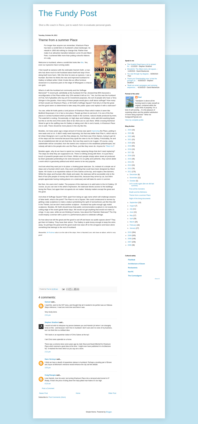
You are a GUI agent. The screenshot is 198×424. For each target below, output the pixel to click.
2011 (130, 172)
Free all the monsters (137, 189)
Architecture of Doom (136, 264)
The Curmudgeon (135, 276)
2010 (130, 232)
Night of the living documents (139, 199)
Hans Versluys (50, 359)
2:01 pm (48, 315)
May (131, 215)
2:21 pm (48, 352)
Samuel (48, 302)
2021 (130, 139)
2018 (130, 149)
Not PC (131, 272)
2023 (130, 133)
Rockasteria (132, 268)
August (132, 206)
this (82, 62)
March (132, 222)
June (132, 212)
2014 (130, 162)
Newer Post (43, 393)
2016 (130, 156)
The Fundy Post (67, 13)
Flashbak (131, 260)
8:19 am (48, 384)
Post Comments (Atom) (57, 397)
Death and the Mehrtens (138, 192)
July (131, 209)
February (133, 225)
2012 (130, 168)
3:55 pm (48, 368)
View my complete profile (134, 120)
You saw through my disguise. (138, 74)
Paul (139, 97)
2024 (130, 130)
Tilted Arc (109, 146)
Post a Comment (48, 388)
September (134, 202)
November (134, 178)
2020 (130, 143)
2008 (130, 239)
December (134, 174)
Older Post (112, 393)
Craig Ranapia (50, 375)
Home (78, 393)
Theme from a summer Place (140, 195)
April (131, 219)
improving (95, 131)
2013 (130, 165)
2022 (130, 136)
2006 (130, 245)
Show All (157, 278)
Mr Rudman (51, 232)
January (133, 228)
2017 (130, 152)
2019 (130, 146)
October (133, 181)
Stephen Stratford (52, 322)
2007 (130, 242)
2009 (130, 235)
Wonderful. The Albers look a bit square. (141, 69)
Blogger (109, 412)
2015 (130, 159)
